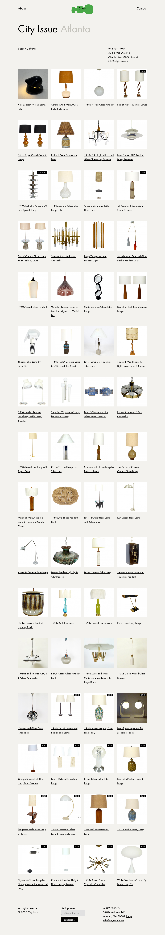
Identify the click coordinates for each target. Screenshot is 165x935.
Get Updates (68, 908)
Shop (82, 8)
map (134, 57)
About (22, 8)
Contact (142, 8)
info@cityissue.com (118, 61)
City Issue (54, 28)
